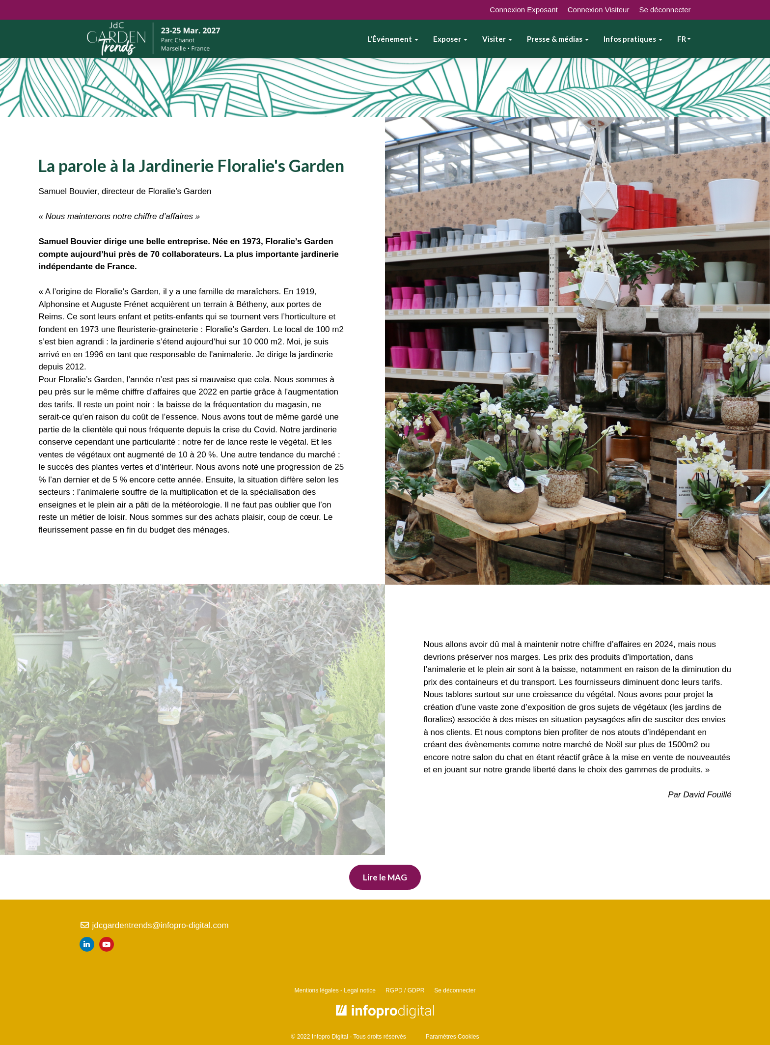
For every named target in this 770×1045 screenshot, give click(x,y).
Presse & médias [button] (558, 38)
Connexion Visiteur (599, 9)
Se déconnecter (664, 9)
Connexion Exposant (523, 9)
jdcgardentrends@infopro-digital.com (154, 925)
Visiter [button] (497, 38)
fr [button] (684, 38)
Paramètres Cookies (452, 1036)
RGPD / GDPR (404, 990)
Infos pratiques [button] (633, 38)
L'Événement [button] (392, 38)
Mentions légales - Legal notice (335, 990)
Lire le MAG (385, 877)
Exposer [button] (450, 38)
